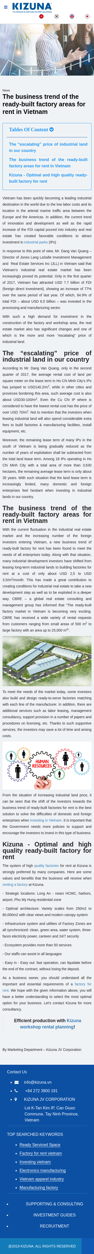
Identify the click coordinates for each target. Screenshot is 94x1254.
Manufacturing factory (39, 1187)
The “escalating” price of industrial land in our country (48, 147)
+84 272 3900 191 (41, 1091)
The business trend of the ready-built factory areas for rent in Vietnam (48, 163)
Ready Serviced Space (40, 1145)
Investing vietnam (35, 1162)
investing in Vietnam (46, 820)
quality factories (46, 866)
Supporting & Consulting (54, 1204)
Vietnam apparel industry (42, 1179)
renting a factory (15, 885)
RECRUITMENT (54, 1226)
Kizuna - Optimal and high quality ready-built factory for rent (48, 178)
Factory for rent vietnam (41, 1153)
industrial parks (36, 242)
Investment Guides (54, 1215)
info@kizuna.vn (38, 1082)
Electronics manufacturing (43, 1170)
